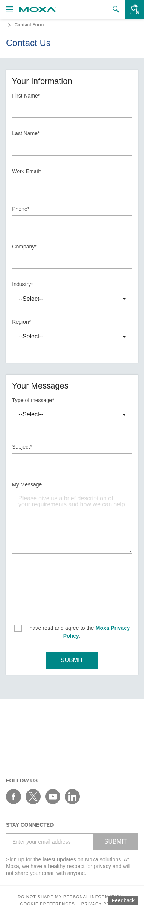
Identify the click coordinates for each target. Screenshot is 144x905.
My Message (27, 484)
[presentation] (72, 586)
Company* (24, 247)
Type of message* (33, 400)
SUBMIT (72, 660)
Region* (21, 322)
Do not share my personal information (70, 897)
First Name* (26, 96)
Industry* (22, 284)
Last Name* (25, 133)
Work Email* (26, 171)
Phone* (20, 209)
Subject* (22, 447)
